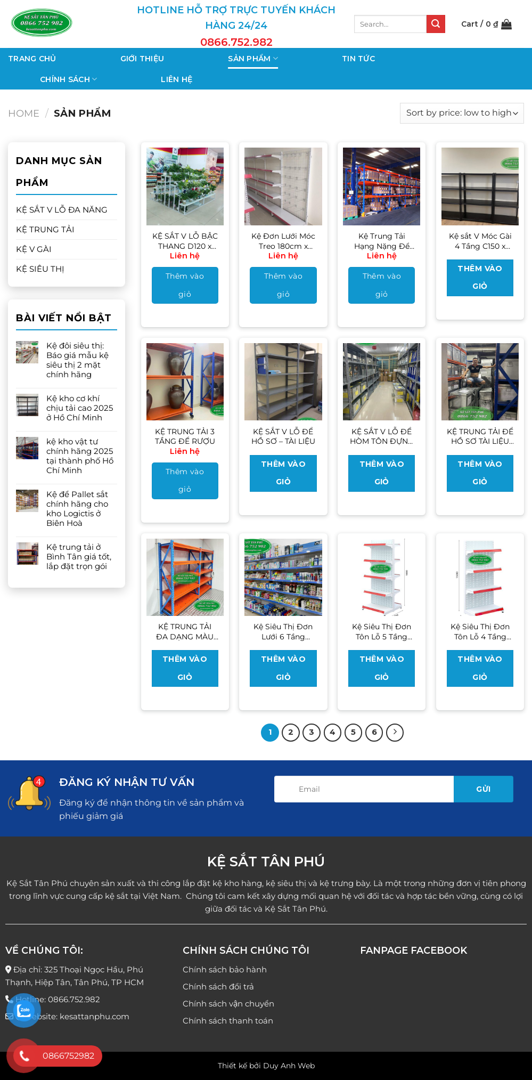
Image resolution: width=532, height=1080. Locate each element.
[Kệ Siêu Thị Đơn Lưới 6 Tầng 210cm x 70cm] (283, 577)
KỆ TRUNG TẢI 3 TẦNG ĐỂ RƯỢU (185, 436)
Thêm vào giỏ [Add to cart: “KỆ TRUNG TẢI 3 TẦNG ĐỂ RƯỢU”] (185, 480)
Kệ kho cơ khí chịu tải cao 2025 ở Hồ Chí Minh (79, 408)
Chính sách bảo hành (225, 969)
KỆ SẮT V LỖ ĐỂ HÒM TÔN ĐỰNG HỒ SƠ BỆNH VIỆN (382, 436)
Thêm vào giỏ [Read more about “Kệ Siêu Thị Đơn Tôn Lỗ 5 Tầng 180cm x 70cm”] (381, 668)
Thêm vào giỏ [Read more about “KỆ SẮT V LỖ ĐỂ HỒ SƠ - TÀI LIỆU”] (283, 473)
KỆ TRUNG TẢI (45, 229)
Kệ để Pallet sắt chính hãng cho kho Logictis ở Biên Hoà (77, 509)
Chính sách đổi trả (218, 986)
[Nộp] (436, 24)
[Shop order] (462, 113)
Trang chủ (32, 58)
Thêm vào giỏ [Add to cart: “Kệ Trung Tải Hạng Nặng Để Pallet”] (382, 285)
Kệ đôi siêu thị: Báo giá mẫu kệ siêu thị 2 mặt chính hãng (77, 360)
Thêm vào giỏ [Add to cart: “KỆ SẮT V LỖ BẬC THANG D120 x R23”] (185, 285)
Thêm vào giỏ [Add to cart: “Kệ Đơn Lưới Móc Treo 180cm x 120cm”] (283, 285)
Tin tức (358, 58)
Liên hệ (176, 79)
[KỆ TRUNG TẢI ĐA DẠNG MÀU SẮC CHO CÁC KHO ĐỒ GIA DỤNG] (185, 577)
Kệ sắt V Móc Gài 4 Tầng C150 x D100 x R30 (480, 241)
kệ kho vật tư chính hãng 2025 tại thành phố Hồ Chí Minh (79, 456)
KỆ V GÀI (34, 249)
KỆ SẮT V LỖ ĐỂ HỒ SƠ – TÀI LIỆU (283, 436)
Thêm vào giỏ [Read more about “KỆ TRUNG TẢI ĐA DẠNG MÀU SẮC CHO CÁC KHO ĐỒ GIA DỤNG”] (184, 668)
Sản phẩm (253, 58)
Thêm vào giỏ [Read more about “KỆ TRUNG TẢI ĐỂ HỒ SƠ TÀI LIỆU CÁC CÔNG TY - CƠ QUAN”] (479, 473)
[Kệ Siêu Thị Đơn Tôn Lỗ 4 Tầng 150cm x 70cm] (480, 577)
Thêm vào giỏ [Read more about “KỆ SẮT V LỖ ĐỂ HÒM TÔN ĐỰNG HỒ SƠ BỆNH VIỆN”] (381, 473)
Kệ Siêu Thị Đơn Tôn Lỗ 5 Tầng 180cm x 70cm (381, 631)
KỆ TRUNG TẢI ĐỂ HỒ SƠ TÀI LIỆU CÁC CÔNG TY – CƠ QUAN (480, 436)
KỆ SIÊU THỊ (40, 269)
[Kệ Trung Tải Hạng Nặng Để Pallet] (381, 186)
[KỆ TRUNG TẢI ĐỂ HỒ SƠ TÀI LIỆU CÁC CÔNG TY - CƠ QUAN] (480, 381)
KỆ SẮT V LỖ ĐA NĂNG (62, 210)
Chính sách (68, 79)
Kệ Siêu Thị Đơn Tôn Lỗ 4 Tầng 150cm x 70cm (480, 631)
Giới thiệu (142, 58)
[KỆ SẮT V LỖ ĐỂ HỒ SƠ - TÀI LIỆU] (283, 381)
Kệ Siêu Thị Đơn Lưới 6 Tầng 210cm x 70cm (283, 631)
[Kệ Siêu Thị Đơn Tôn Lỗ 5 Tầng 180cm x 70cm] (381, 577)
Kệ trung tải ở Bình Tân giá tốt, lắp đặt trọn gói (78, 556)
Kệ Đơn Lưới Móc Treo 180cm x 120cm (283, 241)
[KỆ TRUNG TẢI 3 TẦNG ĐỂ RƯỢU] (185, 381)
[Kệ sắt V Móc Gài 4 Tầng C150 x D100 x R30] (480, 186)
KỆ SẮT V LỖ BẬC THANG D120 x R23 (185, 241)
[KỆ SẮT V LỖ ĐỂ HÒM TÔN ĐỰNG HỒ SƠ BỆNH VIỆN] (381, 381)
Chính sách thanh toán (228, 1021)
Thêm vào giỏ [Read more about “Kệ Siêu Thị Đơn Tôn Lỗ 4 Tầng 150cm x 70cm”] (479, 668)
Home (23, 113)
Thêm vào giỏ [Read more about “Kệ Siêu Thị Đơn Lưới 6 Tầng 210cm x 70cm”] (283, 668)
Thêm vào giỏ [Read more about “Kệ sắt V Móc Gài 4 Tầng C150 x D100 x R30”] (479, 277)
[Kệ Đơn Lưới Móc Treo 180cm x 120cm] (283, 186)
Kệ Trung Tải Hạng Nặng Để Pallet (382, 241)
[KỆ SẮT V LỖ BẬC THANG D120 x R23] (185, 186)
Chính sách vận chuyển (228, 1003)
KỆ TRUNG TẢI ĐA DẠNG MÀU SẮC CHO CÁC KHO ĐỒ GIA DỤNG (185, 631)
